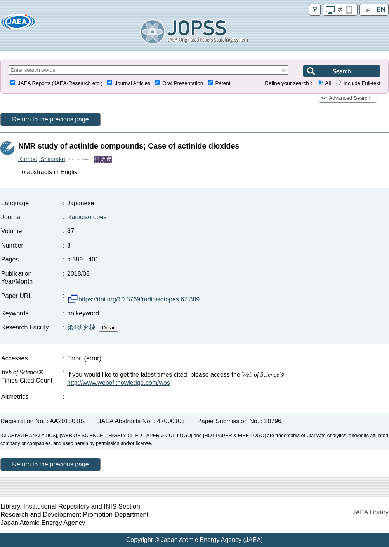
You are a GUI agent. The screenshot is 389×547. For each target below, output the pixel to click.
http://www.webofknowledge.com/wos (118, 382)
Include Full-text (362, 83)
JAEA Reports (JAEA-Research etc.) (60, 83)
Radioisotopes (86, 217)
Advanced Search (349, 98)
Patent (223, 83)
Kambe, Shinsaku (41, 159)
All (328, 83)
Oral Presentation (182, 83)
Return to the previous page (50, 119)
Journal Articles (132, 83)
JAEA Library (371, 512)
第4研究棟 (81, 327)
